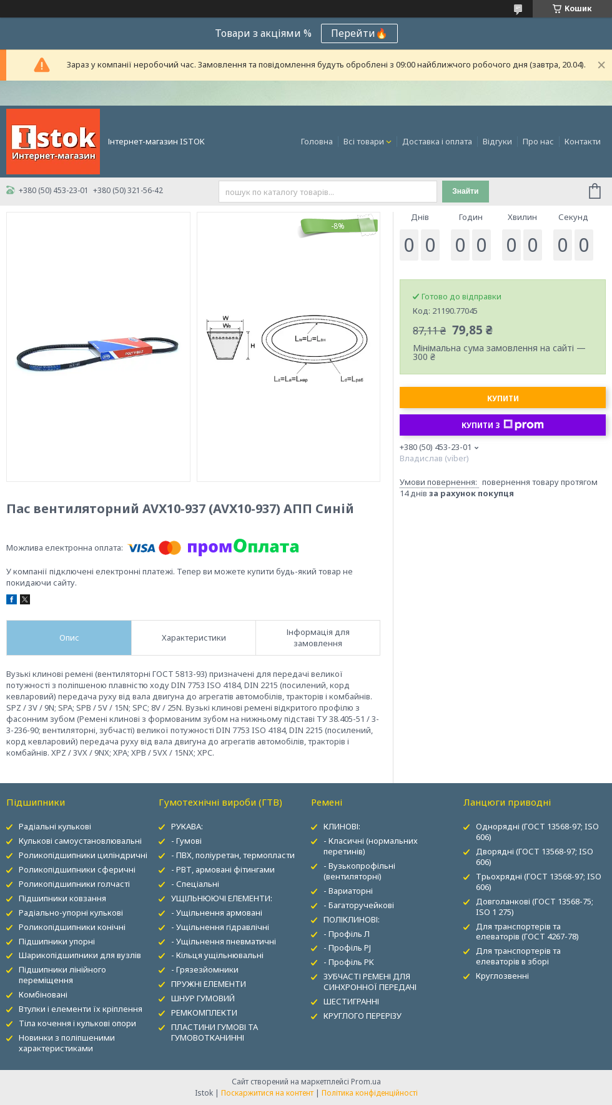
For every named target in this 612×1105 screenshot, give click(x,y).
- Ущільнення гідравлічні (220, 926)
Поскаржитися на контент (267, 1093)
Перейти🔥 (359, 33)
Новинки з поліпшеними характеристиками (67, 1043)
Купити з (502, 425)
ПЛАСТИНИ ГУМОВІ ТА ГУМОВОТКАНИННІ (214, 1032)
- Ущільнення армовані (216, 912)
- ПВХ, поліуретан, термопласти (233, 855)
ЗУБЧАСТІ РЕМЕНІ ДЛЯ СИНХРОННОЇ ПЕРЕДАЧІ (370, 981)
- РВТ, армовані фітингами (223, 869)
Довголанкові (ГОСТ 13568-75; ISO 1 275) (534, 907)
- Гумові (186, 840)
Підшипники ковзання (62, 898)
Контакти (583, 141)
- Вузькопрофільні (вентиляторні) (359, 871)
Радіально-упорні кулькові (71, 912)
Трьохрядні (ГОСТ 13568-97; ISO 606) (538, 881)
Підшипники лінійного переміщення (62, 975)
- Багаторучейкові (358, 905)
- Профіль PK (348, 962)
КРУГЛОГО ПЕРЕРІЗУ (362, 1015)
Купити (503, 398)
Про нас (538, 141)
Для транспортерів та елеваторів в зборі (518, 956)
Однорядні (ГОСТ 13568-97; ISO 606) (537, 831)
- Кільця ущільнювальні (217, 955)
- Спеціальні (195, 883)
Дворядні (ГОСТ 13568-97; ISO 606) (534, 857)
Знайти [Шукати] (465, 191)
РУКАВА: (187, 826)
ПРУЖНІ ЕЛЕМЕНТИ (208, 983)
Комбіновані (43, 994)
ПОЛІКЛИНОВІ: (351, 919)
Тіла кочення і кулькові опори (77, 1023)
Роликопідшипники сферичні (77, 869)
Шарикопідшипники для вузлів (80, 955)
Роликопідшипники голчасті (74, 883)
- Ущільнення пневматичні (223, 941)
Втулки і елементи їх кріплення (80, 1008)
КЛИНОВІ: (341, 826)
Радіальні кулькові (55, 826)
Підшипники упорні (57, 941)
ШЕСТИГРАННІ (351, 1001)
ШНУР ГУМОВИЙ (203, 998)
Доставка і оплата (437, 141)
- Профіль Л (346, 933)
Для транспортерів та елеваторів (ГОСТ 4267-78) (527, 931)
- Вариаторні (348, 890)
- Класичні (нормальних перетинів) (370, 846)
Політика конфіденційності (370, 1093)
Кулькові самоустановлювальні (80, 840)
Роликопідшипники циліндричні (83, 855)
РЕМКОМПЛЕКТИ (204, 1012)
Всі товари (363, 141)
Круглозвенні (502, 975)
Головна (317, 141)
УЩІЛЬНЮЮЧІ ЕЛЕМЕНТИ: (221, 898)
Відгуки (497, 141)
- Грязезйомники (205, 969)
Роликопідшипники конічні (72, 926)
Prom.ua (366, 1081)
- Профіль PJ (347, 947)
